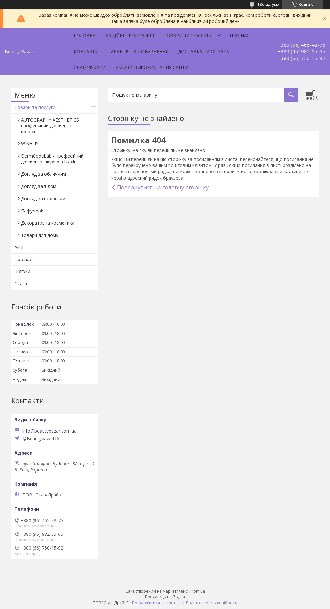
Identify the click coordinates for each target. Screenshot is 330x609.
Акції (19, 247)
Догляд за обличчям (43, 174)
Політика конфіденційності (211, 602)
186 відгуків (268, 4)
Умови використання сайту (151, 67)
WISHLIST (31, 144)
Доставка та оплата (203, 51)
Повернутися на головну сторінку (163, 187)
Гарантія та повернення (138, 51)
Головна (85, 36)
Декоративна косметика (47, 223)
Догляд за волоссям (43, 198)
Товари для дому (39, 235)
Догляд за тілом (38, 186)
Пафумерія (32, 211)
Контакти (86, 51)
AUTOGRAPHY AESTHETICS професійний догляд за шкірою (50, 125)
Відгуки (22, 271)
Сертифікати (90, 67)
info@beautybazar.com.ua (49, 431)
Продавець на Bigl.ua (165, 597)
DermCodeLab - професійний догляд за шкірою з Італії (52, 159)
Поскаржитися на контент (157, 602)
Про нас (240, 36)
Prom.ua (197, 591)
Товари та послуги (188, 36)
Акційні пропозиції (129, 36)
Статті (22, 283)
